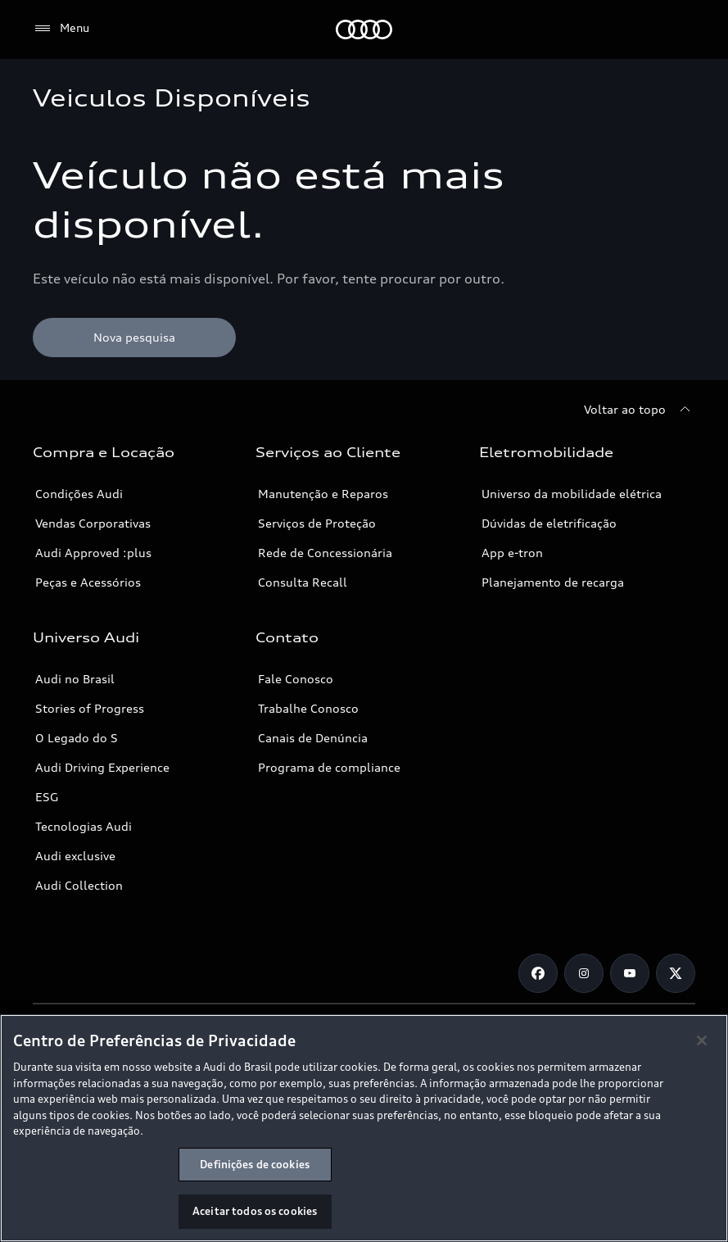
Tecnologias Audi (83, 826)
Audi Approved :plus (93, 553)
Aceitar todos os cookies (254, 1210)
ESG (46, 797)
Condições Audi (79, 494)
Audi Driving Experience (102, 767)
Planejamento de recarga (553, 582)
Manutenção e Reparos (323, 494)
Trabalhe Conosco (308, 708)
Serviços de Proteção (317, 523)
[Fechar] (702, 1040)
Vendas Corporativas (93, 523)
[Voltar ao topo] (639, 409)
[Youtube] (629, 973)
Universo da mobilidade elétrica (572, 494)
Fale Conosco (295, 679)
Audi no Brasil (75, 679)
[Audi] (364, 29)
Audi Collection (79, 885)
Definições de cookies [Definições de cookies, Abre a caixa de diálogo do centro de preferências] (255, 1164)
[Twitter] (675, 973)
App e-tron (512, 553)
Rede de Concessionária (325, 553)
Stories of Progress (89, 708)
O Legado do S (76, 738)
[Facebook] (538, 973)
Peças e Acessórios (88, 582)
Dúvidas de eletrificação (549, 523)
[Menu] (61, 29)
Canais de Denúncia (313, 738)
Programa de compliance (329, 767)
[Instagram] (584, 973)
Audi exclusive (75, 856)
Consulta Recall (302, 582)
